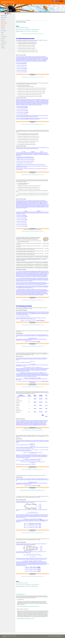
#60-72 (36, 31)
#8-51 (30, 31)
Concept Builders (3, 30)
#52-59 (33, 31)
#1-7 (27, 31)
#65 (30, 33)
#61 (24, 33)
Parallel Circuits (32, 298)
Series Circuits (32, 530)
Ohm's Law (32, 75)
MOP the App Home (22, 618)
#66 (32, 33)
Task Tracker (3, 19)
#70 (39, 33)
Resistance (32, 122)
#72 (42, 33)
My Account (3, 3)
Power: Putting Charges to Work (29, 229)
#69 (37, 33)
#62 (25, 33)
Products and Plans (4, 17)
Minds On (2, 32)
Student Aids (3, 26)
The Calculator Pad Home (23, 606)
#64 (29, 33)
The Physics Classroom (18, 20)
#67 (34, 33)
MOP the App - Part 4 (30, 618)
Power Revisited (32, 172)
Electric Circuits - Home (20, 29)
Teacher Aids (3, 38)
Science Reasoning (3, 36)
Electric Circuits (24, 20)
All (24, 31)
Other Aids (2, 45)
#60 (22, 33)
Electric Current (32, 323)
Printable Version (28, 29)
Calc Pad (2, 34)
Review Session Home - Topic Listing (22, 27)
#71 (40, 33)
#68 (35, 33)
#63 (27, 33)
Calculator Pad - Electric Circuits (33, 606)
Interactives (3, 28)
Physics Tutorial (3, 21)
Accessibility (3, 47)
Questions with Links (35, 29)
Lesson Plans (3, 40)
